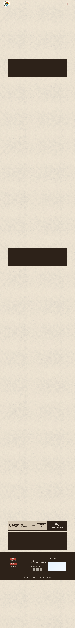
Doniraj (12, 607)
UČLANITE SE (41, 574)
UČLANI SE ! (13, 612)
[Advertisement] (38, 67)
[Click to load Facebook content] (57, 615)
